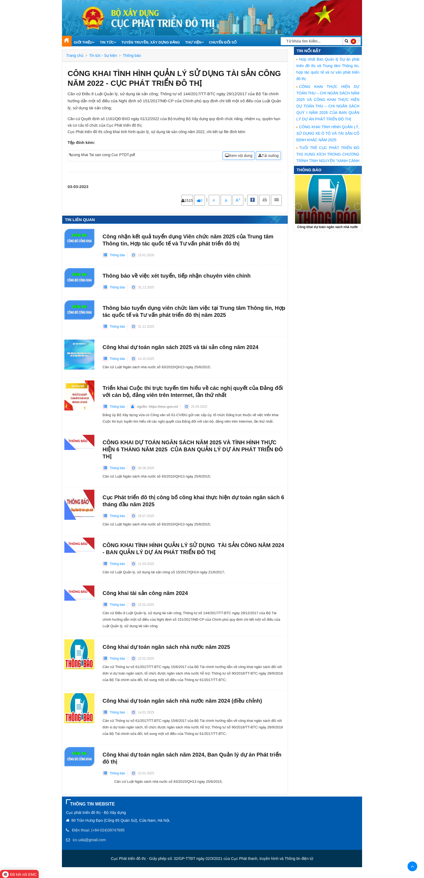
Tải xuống (268, 155)
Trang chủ (75, 55)
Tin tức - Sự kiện (103, 55)
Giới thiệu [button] (84, 42)
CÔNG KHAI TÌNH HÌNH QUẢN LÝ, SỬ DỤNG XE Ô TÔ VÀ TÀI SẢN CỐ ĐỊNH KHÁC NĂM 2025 (327, 133)
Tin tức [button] (108, 42)
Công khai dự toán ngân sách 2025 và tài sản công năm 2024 (180, 347)
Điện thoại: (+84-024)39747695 (98, 830)
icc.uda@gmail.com (89, 840)
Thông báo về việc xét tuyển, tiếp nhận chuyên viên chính (176, 276)
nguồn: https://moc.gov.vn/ (157, 407)
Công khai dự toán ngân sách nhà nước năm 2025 (166, 647)
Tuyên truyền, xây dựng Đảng (150, 42)
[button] (355, 41)
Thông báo (132, 55)
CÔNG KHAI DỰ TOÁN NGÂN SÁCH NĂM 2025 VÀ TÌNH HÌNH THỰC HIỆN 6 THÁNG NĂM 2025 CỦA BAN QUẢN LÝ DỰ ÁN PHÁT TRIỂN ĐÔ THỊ (192, 449)
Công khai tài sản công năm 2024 (145, 593)
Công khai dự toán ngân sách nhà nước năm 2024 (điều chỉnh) (182, 701)
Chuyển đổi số (223, 42)
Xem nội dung (239, 155)
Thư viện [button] (194, 42)
